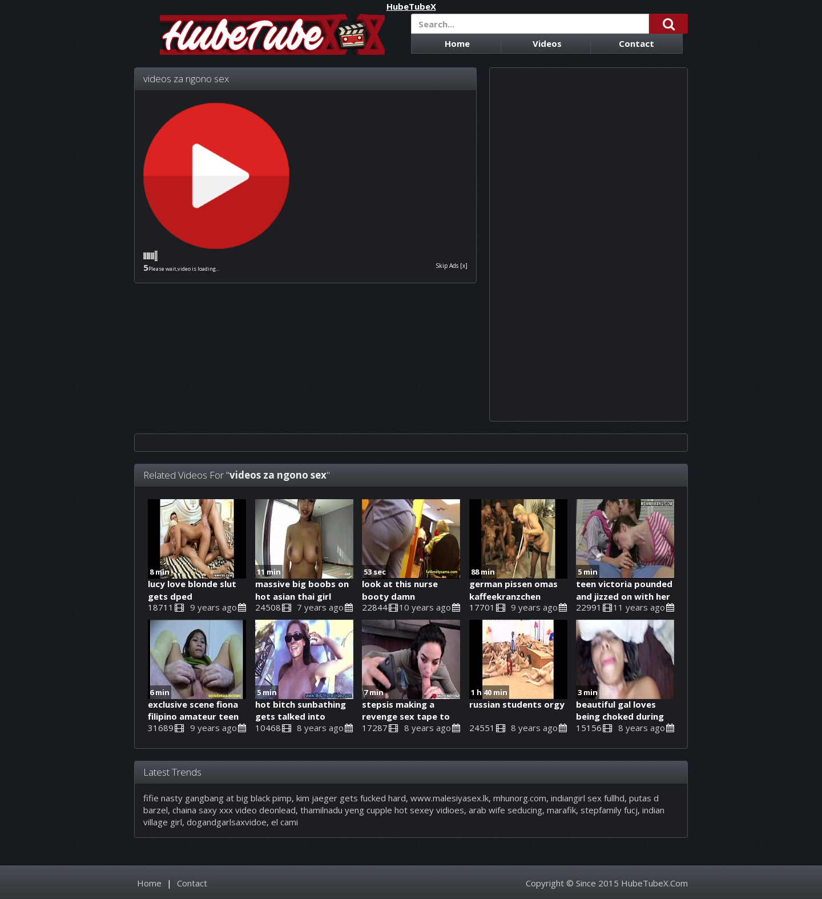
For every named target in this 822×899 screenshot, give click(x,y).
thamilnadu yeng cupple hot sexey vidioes (382, 810)
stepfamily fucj (609, 810)
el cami (284, 822)
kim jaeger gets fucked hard (351, 798)
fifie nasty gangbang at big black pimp (217, 798)
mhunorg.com (519, 798)
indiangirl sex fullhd (587, 798)
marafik (561, 810)
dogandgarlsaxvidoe (227, 822)
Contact (636, 43)
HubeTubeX (411, 6)
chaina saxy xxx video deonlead (234, 810)
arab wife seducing (505, 810)
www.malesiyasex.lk (449, 798)
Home (457, 43)
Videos (547, 43)
